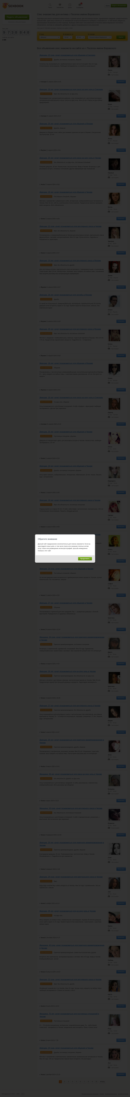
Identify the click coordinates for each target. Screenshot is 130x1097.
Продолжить (85, 559)
